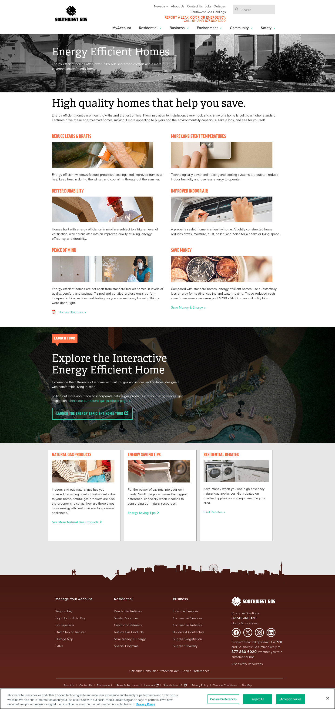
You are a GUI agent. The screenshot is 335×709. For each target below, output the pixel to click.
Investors (150, 685)
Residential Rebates (128, 611)
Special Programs (126, 646)
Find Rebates (214, 512)
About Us (177, 6)
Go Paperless (64, 625)
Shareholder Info (173, 685)
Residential (150, 27)
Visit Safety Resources (247, 664)
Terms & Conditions (225, 685)
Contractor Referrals (128, 625)
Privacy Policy (199, 685)
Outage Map (64, 639)
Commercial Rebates (187, 625)
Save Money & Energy (188, 307)
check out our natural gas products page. (100, 400)
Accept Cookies (291, 699)
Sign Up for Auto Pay (70, 618)
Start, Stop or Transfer (70, 632)
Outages (220, 6)
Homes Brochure (72, 312)
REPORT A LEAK (176, 17)
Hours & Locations (244, 623)
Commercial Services (187, 618)
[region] (167, 698)
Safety (268, 27)
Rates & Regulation (128, 685)
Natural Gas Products (129, 632)
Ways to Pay (63, 611)
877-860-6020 (215, 20)
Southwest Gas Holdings (208, 12)
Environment (209, 27)
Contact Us (195, 6)
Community (241, 27)
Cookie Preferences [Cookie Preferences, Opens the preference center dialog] (223, 699)
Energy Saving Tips (143, 512)
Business (179, 27)
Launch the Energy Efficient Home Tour (92, 413)
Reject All (257, 699)
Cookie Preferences (195, 671)
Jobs (208, 6)
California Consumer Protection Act (154, 671)
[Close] (327, 698)
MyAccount (121, 27)
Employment (104, 685)
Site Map (246, 685)
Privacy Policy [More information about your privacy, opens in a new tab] (145, 704)
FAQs (59, 646)
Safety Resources (126, 618)
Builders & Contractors (188, 632)
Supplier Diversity (185, 646)
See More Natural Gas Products (77, 522)
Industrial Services (185, 611)
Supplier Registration (187, 639)
